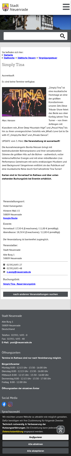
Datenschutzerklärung (12, 431)
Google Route (10, 218)
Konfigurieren (35, 437)
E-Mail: (5, 342)
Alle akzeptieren (35, 450)
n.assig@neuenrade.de (19, 271)
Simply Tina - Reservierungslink (19, 283)
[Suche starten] (62, 36)
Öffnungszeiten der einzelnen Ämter (20, 388)
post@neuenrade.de (21, 342)
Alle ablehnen (35, 444)
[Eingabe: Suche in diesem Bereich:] (32, 36)
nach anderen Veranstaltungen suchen (35, 294)
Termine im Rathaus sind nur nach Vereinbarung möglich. (32, 357)
